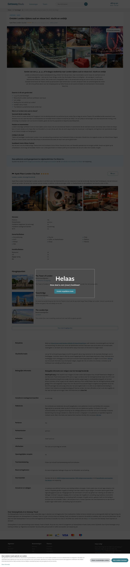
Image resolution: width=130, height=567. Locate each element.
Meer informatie (6, 564)
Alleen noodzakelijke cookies (100, 560)
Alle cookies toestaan (120, 560)
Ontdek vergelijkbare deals (65, 291)
